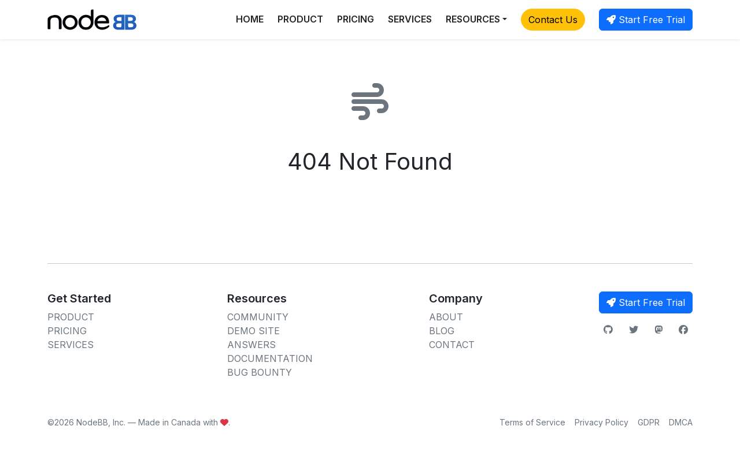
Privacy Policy (601, 422)
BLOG (441, 331)
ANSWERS (251, 344)
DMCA (681, 422)
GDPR (649, 422)
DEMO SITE (253, 331)
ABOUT (446, 317)
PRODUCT (300, 19)
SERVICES (410, 19)
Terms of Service (532, 422)
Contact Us (553, 19)
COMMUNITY (257, 317)
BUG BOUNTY (259, 372)
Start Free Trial (645, 19)
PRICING (355, 19)
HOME (250, 19)
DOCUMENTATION (270, 358)
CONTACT (452, 344)
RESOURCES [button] (473, 19)
